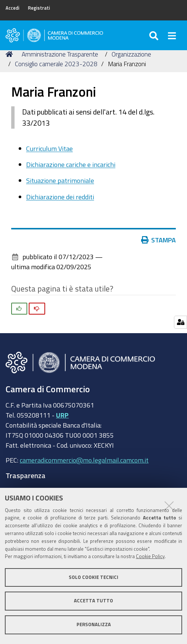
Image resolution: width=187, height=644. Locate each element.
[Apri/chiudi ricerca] (155, 35)
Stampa (158, 239)
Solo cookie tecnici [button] (93, 577)
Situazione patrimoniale (60, 180)
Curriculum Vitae (49, 148)
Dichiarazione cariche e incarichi (70, 164)
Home (10, 54)
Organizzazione (131, 54)
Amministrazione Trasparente (60, 54)
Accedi (12, 8)
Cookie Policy (150, 556)
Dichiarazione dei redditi (60, 196)
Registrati (39, 8)
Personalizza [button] (94, 624)
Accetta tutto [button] (93, 600)
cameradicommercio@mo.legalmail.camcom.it (84, 460)
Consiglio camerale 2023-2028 (56, 64)
